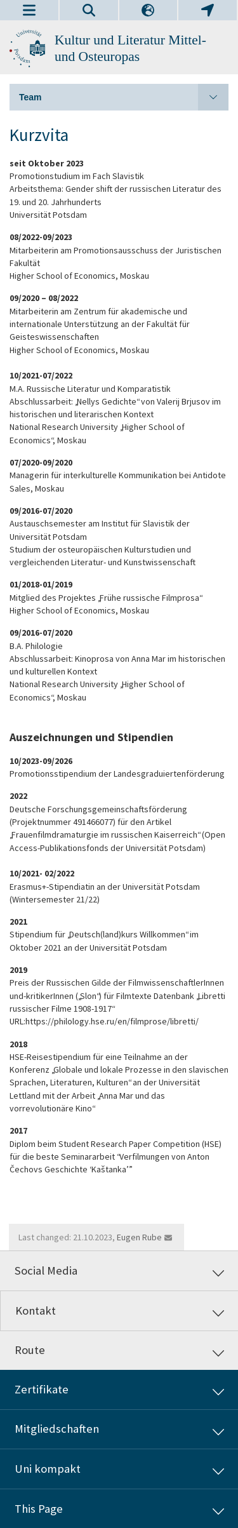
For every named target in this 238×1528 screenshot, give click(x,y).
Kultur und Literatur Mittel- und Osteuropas (130, 48)
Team (123, 97)
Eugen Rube (139, 1237)
